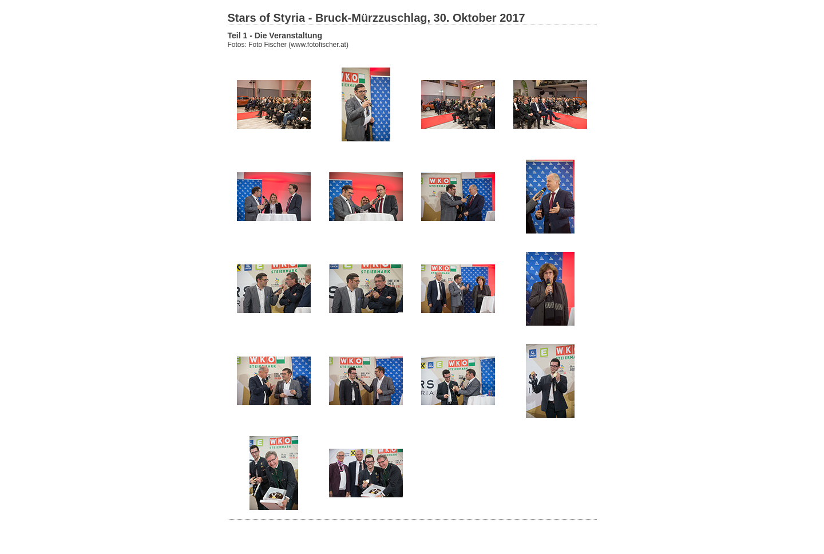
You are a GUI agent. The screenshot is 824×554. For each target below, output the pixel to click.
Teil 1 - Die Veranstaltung (275, 35)
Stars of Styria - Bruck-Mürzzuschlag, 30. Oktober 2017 (376, 17)
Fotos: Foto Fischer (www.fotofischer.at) (288, 45)
